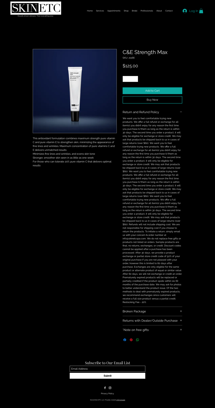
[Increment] (136, 79)
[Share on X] (144, 340)
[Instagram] (110, 387)
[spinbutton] (130, 79)
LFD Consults (120, 400)
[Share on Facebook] (125, 340)
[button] (201, 10)
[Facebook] (105, 387)
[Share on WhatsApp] (138, 340)
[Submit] (107, 376)
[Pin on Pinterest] (131, 340)
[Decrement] (125, 79)
